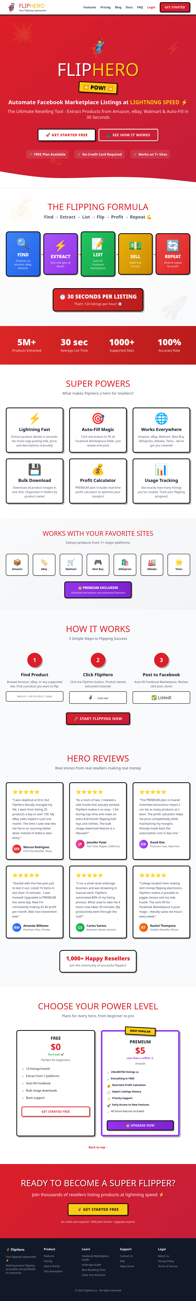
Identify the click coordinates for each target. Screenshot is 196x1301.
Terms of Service (168, 1266)
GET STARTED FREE (56, 1112)
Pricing (106, 7)
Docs (129, 7)
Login (151, 7)
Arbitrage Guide (91, 1264)
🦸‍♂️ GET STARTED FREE (98, 1209)
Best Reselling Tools (93, 1270)
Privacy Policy (166, 1261)
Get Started (175, 7)
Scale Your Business (93, 1275)
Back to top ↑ (98, 1147)
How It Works (52, 1266)
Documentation (53, 1271)
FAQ (140, 7)
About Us (163, 1256)
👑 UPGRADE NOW (140, 1125)
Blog (118, 7)
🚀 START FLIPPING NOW (98, 718)
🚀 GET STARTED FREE (67, 134)
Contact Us (126, 1256)
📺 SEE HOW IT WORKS (128, 134)
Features (89, 7)
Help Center (127, 1266)
